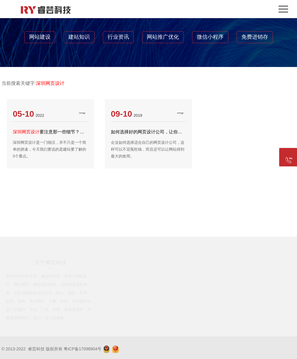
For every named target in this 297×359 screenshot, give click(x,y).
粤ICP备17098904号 (83, 348)
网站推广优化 (163, 37)
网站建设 (40, 37)
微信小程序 (210, 37)
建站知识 (79, 37)
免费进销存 (254, 37)
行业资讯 (118, 37)
